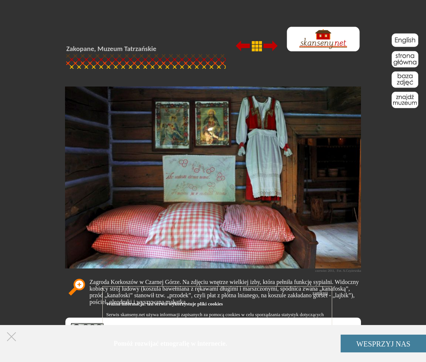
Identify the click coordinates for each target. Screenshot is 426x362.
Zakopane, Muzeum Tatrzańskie (112, 48)
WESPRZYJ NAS (383, 344)
